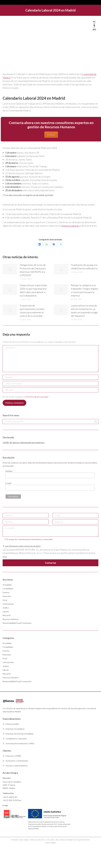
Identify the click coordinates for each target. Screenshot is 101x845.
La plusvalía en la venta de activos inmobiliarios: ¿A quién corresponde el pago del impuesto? (84, 310)
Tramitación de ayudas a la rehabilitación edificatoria (84, 266)
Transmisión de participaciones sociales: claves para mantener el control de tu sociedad (32, 310)
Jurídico (6, 608)
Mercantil (6, 615)
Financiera (7, 596)
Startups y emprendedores (17, 765)
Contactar (51, 135)
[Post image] (10, 269)
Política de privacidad (37, 396)
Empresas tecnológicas (15, 729)
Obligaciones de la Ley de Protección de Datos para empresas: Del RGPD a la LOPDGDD (33, 270)
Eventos (6, 592)
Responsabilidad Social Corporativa (17, 623)
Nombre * (9, 471)
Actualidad (7, 585)
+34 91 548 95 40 (10, 797)
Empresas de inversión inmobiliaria (20, 734)
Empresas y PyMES (13, 756)
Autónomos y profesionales (17, 761)
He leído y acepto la (26, 396)
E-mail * (9, 483)
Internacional (8, 604)
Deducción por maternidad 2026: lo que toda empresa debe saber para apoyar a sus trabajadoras (33, 290)
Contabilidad (8, 588)
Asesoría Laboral (70, 225)
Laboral (6, 611)
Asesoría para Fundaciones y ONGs (20, 743)
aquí (5, 556)
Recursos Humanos (11, 619)
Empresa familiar (12, 724)
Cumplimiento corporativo (16, 738)
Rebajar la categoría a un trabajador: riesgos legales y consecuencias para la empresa (84, 290)
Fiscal (5, 600)
